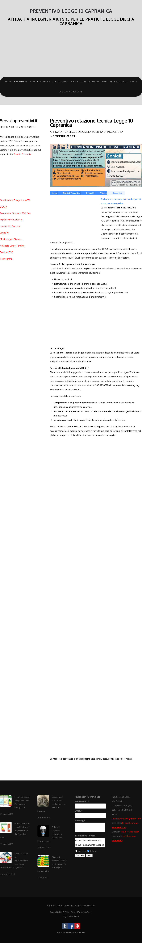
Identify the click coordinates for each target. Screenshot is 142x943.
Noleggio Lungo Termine (12, 245)
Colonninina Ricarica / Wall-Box (15, 213)
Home (8, 81)
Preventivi (20, 81)
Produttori (78, 81)
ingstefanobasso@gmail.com (126, 818)
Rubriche (93, 81)
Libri (104, 81)
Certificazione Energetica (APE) (15, 200)
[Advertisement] (71, 53)
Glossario (68, 905)
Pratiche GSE (6, 252)
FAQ (60, 905)
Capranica (117, 193)
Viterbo (103, 193)
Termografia (6, 258)
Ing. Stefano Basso (130, 831)
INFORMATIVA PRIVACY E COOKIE (71, 932)
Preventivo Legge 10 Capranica (71, 11)
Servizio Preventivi (22, 154)
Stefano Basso (86, 912)
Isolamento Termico (10, 226)
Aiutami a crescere (71, 91)
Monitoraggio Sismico (10, 239)
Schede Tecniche (39, 81)
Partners (51, 905)
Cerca (133, 81)
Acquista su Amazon (85, 905)
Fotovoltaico (118, 81)
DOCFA (3, 206)
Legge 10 (4, 232)
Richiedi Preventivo (71, 193)
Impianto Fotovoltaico (11, 219)
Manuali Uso (60, 81)
